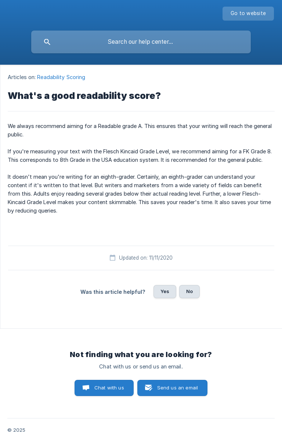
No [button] (189, 291)
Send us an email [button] (177, 388)
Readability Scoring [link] (61, 77)
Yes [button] (164, 291)
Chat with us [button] (109, 388)
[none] (248, 14)
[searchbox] (141, 42)
